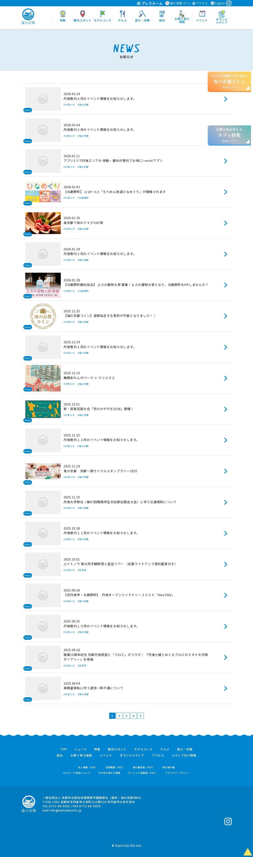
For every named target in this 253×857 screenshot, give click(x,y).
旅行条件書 (168, 767)
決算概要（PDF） (115, 767)
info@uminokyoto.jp (65, 810)
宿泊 (60, 755)
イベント (106, 755)
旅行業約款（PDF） (144, 767)
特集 (97, 749)
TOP (63, 749)
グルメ (164, 749)
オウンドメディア (132, 755)
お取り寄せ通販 (81, 755)
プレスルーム (149, 3)
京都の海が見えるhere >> (229, 135)
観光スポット (117, 749)
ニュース (80, 749)
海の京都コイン (178, 3)
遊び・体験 (185, 749)
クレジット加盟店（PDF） (142, 773)
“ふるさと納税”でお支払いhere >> (229, 81)
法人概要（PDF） (88, 767)
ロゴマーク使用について (76, 773)
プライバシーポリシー (177, 773)
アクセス (200, 3)
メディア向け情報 (184, 755)
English (217, 3)
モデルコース (143, 749)
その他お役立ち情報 (109, 773)
